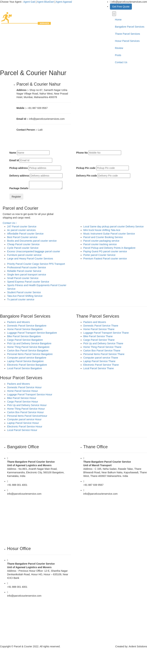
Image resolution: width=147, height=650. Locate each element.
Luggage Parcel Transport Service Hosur (29, 394)
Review (119, 48)
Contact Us (121, 62)
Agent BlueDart (45, 1)
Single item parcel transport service (26, 274)
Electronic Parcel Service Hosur (24, 426)
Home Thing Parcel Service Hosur (26, 408)
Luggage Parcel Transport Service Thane (106, 332)
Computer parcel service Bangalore (26, 357)
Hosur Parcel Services (127, 41)
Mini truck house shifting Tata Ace (101, 230)
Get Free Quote (121, 6)
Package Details (19, 188)
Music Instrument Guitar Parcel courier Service (109, 233)
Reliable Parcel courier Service (24, 271)
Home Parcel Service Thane (99, 329)
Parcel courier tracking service (100, 244)
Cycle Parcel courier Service (22, 247)
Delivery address (19, 175)
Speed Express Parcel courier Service (28, 281)
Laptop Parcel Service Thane (99, 361)
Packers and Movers (18, 322)
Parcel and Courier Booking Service (103, 237)
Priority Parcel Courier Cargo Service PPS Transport (36, 263)
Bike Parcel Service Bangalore (24, 336)
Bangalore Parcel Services (129, 26)
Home (118, 19)
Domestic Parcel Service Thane (100, 325)
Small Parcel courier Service (22, 278)
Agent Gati (29, 1)
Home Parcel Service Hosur (22, 391)
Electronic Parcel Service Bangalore (27, 364)
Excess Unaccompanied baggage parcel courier (33, 251)
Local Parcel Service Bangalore (24, 368)
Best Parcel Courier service (22, 237)
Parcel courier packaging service (101, 240)
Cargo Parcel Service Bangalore (25, 339)
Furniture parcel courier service (24, 255)
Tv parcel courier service (20, 299)
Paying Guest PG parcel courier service (105, 251)
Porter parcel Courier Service (99, 255)
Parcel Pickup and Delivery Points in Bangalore (109, 247)
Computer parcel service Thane (100, 357)
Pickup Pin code (86, 168)
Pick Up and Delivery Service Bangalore (29, 343)
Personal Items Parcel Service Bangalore (30, 354)
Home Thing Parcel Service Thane (102, 347)
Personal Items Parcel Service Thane (104, 354)
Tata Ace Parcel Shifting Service (24, 295)
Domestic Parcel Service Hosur (24, 387)
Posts (118, 55)
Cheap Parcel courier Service (23, 244)
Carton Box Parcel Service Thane (101, 350)
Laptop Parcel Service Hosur (23, 423)
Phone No (82, 152)
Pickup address (18, 168)
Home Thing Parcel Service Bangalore (28, 347)
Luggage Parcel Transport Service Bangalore (32, 332)
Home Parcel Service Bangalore (25, 329)
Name (12, 152)
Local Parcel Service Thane (98, 368)
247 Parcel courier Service (21, 226)
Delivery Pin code (86, 175)
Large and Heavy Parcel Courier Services (30, 258)
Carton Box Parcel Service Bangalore (27, 350)
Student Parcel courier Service (24, 292)
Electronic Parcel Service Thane (101, 364)
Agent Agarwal (64, 1)
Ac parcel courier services (21, 230)
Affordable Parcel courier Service (25, 233)
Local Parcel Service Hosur (22, 430)
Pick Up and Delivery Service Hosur (27, 405)
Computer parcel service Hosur (24, 419)
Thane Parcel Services (127, 33)
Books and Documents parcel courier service (32, 240)
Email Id (14, 160)
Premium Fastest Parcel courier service (105, 258)
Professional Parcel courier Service (26, 267)
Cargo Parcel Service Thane (99, 339)
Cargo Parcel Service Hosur (22, 401)
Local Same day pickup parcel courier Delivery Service (113, 226)
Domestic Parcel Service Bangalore (26, 325)
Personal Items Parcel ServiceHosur (27, 415)
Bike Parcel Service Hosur (21, 398)
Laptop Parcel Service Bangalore (25, 361)
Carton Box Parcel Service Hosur (25, 412)
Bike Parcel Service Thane (98, 336)
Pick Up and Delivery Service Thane (103, 343)
